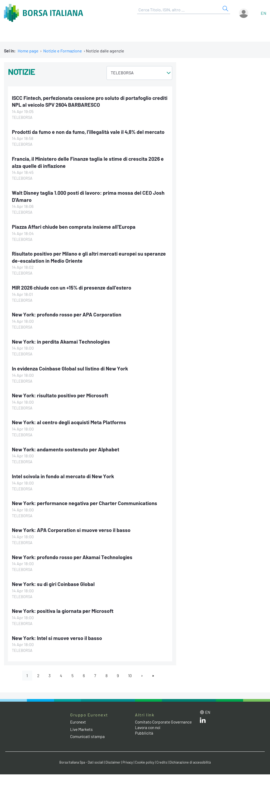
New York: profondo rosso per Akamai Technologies (73, 555)
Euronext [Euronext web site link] (79, 720)
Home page (28, 50)
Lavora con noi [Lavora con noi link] (148, 731)
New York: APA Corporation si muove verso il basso (72, 528)
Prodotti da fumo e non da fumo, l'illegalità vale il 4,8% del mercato (89, 131)
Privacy (128, 761)
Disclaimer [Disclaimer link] (112, 761)
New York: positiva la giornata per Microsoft (64, 609)
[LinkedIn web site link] (203, 719)
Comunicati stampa (88, 734)
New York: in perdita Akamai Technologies (62, 340)
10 (131, 673)
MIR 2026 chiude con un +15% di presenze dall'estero (73, 287)
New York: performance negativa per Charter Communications (86, 501)
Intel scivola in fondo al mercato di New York (64, 474)
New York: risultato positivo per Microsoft (61, 394)
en (263, 13)
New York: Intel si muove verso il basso (58, 636)
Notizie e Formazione (62, 50)
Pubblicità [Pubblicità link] (144, 736)
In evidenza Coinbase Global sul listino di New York (70, 367)
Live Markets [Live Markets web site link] (82, 727)
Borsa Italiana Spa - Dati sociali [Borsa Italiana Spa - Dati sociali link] (79, 761)
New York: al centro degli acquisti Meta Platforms (70, 421)
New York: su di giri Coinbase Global (53, 582)
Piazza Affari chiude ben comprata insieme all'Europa (75, 226)
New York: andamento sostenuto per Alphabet (66, 447)
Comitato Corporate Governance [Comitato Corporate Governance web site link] (153, 723)
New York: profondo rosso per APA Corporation (67, 313)
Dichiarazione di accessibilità (192, 761)
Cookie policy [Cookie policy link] (145, 761)
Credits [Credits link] (162, 761)
